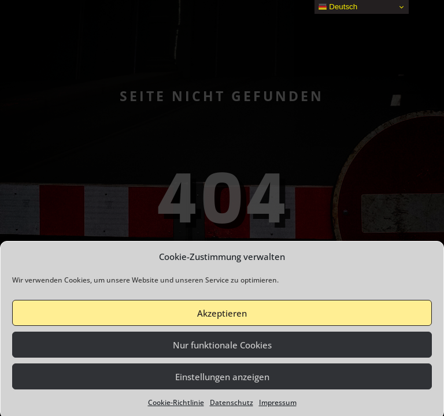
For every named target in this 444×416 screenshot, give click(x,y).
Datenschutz (231, 406)
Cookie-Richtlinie (176, 406)
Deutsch (338, 7)
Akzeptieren (222, 316)
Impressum (278, 406)
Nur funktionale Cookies (222, 348)
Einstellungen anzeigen (222, 379)
